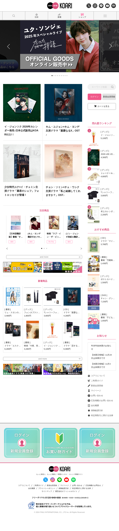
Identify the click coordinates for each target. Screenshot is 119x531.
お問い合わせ (95, 409)
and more (44, 257)
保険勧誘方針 (95, 424)
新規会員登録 (109, 96)
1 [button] (41, 248)
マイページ (94, 405)
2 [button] (44, 248)
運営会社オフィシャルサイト (66, 505)
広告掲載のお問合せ (93, 499)
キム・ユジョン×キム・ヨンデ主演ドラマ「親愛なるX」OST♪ (63, 130)
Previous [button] (7, 249)
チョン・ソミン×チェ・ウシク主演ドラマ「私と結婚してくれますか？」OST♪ (63, 191)
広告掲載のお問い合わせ (100, 414)
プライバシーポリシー (46, 502)
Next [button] (81, 249)
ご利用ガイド (95, 395)
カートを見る (103, 106)
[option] (42, 142)
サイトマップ (47, 505)
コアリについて (96, 390)
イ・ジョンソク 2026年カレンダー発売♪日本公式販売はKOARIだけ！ (21, 130)
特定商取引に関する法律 (100, 429)
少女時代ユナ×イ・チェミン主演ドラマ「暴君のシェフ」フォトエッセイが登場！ (21, 191)
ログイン (94, 96)
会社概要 (93, 419)
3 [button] (46, 248)
